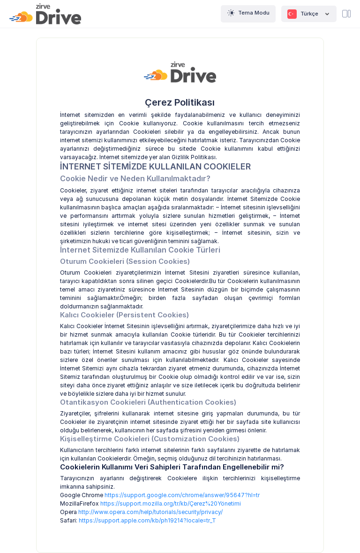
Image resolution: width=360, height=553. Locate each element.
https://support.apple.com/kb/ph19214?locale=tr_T (147, 520)
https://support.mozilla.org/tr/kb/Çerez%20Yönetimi (170, 503)
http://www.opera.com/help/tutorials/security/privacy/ (150, 511)
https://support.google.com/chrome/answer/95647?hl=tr (182, 495)
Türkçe (308, 14)
